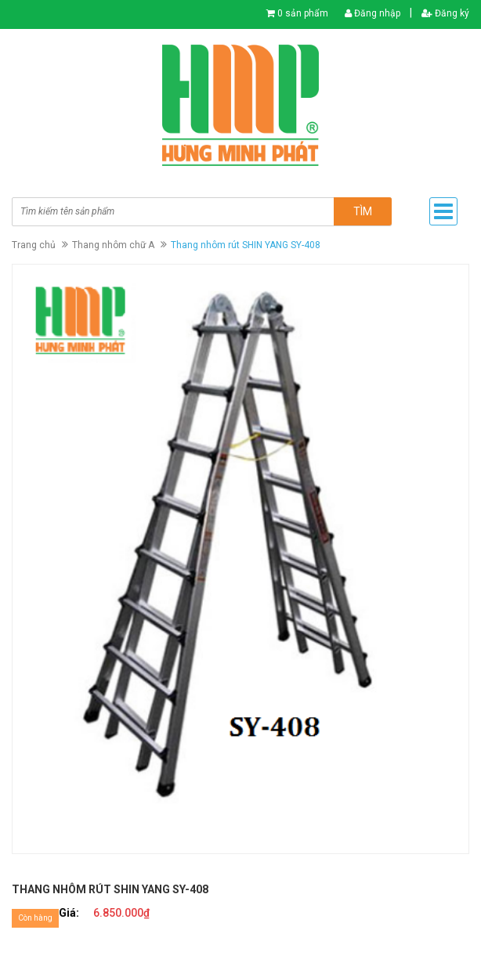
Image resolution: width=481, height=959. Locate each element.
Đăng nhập (372, 13)
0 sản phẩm (302, 13)
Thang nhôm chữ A (113, 245)
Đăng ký (445, 13)
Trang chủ (34, 245)
